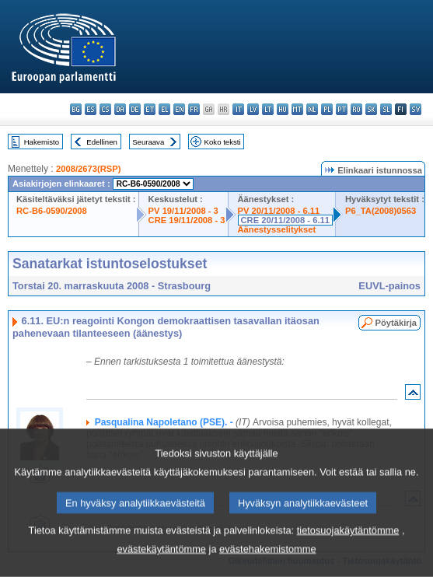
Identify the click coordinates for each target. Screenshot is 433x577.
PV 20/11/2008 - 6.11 (279, 210)
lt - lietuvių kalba (268, 109)
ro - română (356, 109)
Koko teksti (222, 142)
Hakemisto (41, 142)
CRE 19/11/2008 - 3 (186, 220)
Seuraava (148, 142)
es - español (90, 109)
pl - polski (327, 109)
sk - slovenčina (371, 109)
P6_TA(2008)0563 (380, 210)
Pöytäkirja (396, 322)
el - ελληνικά (164, 109)
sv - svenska (415, 109)
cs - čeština (105, 109)
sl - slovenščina (386, 109)
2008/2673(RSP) (88, 168)
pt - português (341, 109)
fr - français (194, 109)
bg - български (76, 109)
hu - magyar (282, 109)
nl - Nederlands (312, 109)
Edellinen (101, 142)
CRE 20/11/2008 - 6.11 (285, 220)
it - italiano (238, 109)
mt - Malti (297, 109)
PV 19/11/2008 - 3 (183, 210)
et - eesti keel (149, 109)
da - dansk (120, 109)
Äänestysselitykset (277, 229)
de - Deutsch (135, 109)
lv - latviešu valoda (253, 109)
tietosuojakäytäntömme (348, 549)
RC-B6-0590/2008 (51, 210)
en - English (179, 109)
